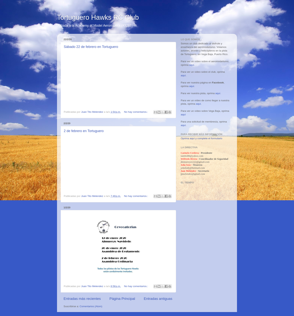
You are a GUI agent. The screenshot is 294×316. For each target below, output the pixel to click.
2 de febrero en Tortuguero (84, 131)
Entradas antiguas (158, 299)
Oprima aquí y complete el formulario (201, 138)
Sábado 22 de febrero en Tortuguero (91, 47)
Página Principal (122, 299)
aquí (191, 65)
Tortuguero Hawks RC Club (98, 17)
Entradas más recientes (82, 299)
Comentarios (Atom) (91, 306)
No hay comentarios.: (136, 111)
